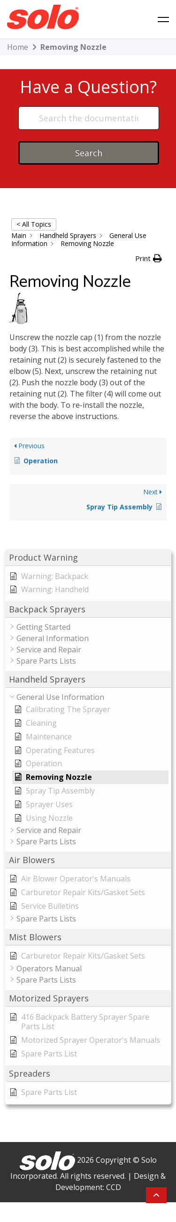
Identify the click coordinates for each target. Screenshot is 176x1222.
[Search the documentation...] (88, 118)
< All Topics (33, 224)
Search (88, 153)
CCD (113, 1187)
